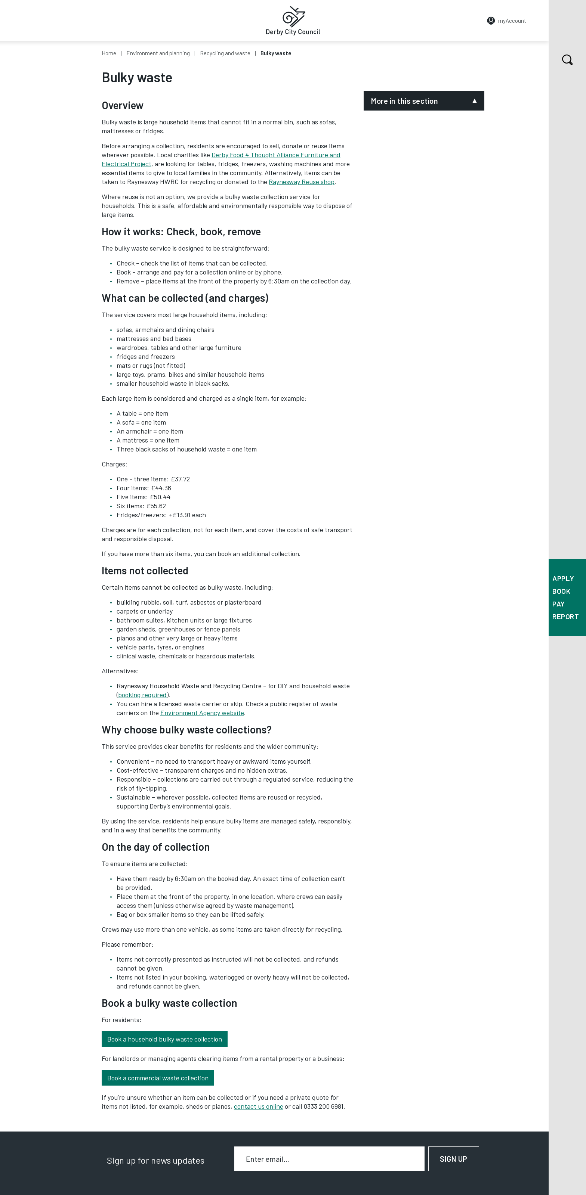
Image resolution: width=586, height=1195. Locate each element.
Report (565, 616)
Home (109, 53)
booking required (142, 694)
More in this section (404, 100)
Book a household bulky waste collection (164, 1039)
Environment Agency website (202, 712)
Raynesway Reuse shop (301, 181)
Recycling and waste (225, 53)
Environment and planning (158, 53)
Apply (563, 578)
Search (561, 59)
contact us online (258, 1106)
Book (561, 591)
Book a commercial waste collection (158, 1078)
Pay (558, 603)
